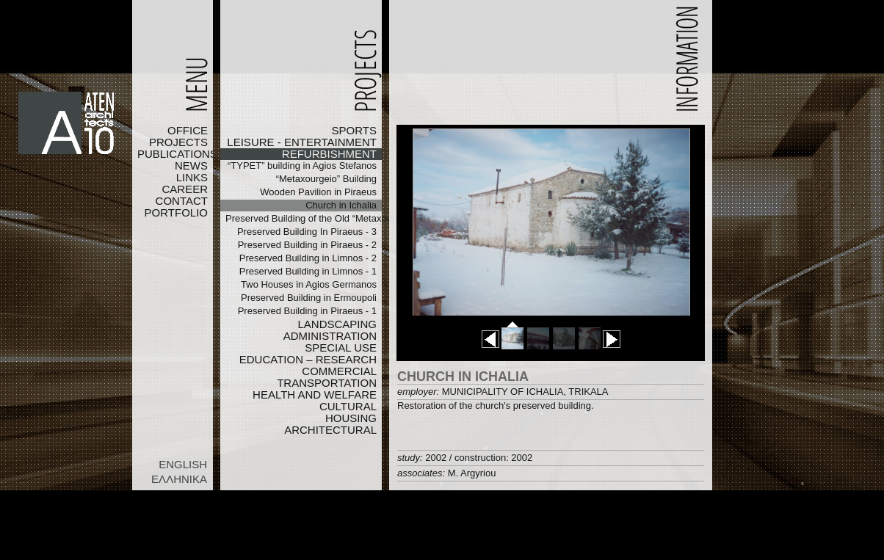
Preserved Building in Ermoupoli (309, 297)
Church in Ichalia (341, 205)
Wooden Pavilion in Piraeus (318, 191)
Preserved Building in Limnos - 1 (308, 271)
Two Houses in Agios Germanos (309, 284)
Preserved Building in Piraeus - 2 (307, 244)
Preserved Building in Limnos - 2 (308, 257)
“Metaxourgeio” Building (326, 178)
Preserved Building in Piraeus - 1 (307, 310)
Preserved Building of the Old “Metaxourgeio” (303, 218)
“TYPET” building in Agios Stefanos (302, 165)
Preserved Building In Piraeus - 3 (307, 231)
